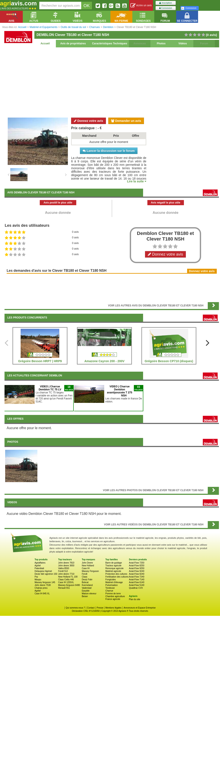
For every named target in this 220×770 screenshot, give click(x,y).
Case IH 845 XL (42, 593)
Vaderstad (87, 588)
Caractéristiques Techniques (109, 43)
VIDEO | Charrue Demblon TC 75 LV (50, 388)
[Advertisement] (111, 82)
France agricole (112, 599)
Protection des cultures (116, 574)
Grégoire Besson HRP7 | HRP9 (40, 361)
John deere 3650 (66, 565)
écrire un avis (141, 5)
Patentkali (39, 568)
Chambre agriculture (115, 596)
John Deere (87, 563)
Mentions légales (113, 608)
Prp (36, 577)
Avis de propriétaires (73, 43)
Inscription (165, 3)
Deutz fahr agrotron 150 (46, 574)
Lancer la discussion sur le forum (108, 150)
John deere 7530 (43, 585)
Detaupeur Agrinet (43, 571)
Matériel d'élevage (114, 582)
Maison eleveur (89, 593)
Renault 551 (64, 588)
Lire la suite (136, 181)
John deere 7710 (66, 574)
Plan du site (134, 599)
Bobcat (85, 582)
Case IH (86, 568)
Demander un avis (126, 121)
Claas (84, 577)
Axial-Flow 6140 (136, 582)
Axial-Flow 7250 (136, 563)
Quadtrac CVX (136, 588)
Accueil (45, 43)
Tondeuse (110, 588)
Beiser (85, 596)
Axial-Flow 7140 (136, 579)
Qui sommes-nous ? (75, 608)
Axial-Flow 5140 (136, 585)
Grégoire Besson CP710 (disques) (169, 361)
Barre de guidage (113, 563)
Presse (100, 608)
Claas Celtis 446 (66, 579)
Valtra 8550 (63, 568)
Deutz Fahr (87, 579)
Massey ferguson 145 (45, 582)
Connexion (165, 8)
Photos (161, 43)
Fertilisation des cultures (116, 577)
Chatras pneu (41, 588)
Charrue (109, 591)
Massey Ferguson (90, 571)
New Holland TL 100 (68, 577)
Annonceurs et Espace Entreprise (140, 608)
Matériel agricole (113, 571)
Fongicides (110, 579)
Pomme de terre (113, 593)
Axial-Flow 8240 (136, 574)
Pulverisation (111, 585)
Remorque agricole (114, 568)
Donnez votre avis (88, 121)
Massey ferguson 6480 (69, 585)
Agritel (38, 565)
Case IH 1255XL (66, 582)
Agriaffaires (40, 563)
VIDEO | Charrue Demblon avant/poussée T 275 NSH (119, 391)
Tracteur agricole (113, 565)
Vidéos (182, 43)
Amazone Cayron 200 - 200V (104, 361)
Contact (90, 608)
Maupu (38, 579)
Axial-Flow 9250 (136, 568)
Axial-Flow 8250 (136, 565)
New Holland (88, 565)
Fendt (84, 574)
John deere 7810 (66, 563)
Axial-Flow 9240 (136, 571)
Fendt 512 (63, 571)
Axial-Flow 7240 (136, 577)
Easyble (86, 591)
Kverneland (87, 585)
